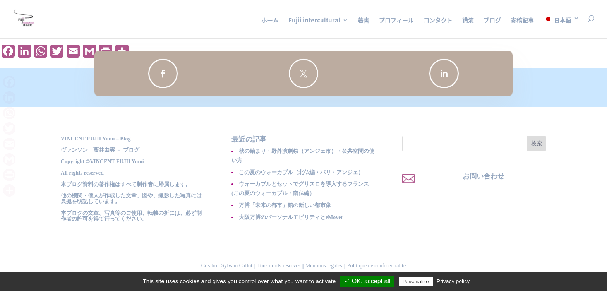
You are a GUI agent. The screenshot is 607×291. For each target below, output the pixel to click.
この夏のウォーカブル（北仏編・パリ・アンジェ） (301, 172)
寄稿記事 (522, 20)
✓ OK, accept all (367, 281)
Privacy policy (453, 281)
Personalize (416, 281)
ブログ (492, 20)
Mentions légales (323, 266)
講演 (468, 20)
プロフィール (396, 20)
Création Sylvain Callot (226, 266)
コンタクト (438, 20)
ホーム (270, 20)
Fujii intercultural (314, 20)
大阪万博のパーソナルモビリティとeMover (291, 217)
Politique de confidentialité (376, 266)
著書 (363, 20)
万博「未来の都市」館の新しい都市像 (285, 205)
